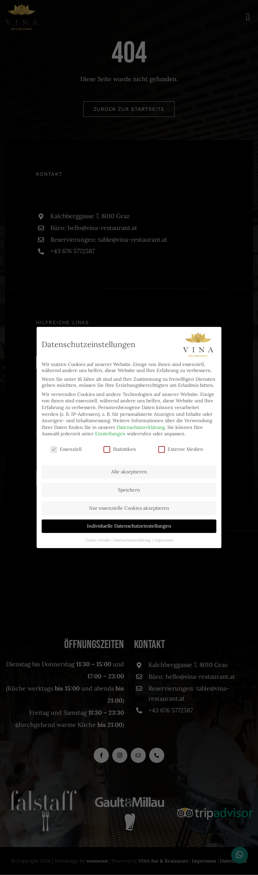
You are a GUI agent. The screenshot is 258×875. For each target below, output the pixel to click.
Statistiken (119, 449)
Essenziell (66, 449)
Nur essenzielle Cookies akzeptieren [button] (129, 508)
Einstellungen (110, 434)
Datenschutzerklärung (141, 427)
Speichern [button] (129, 490)
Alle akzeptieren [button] (129, 472)
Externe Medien (180, 449)
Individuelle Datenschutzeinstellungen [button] (129, 526)
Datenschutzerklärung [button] (133, 540)
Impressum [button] (164, 540)
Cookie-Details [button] (98, 540)
